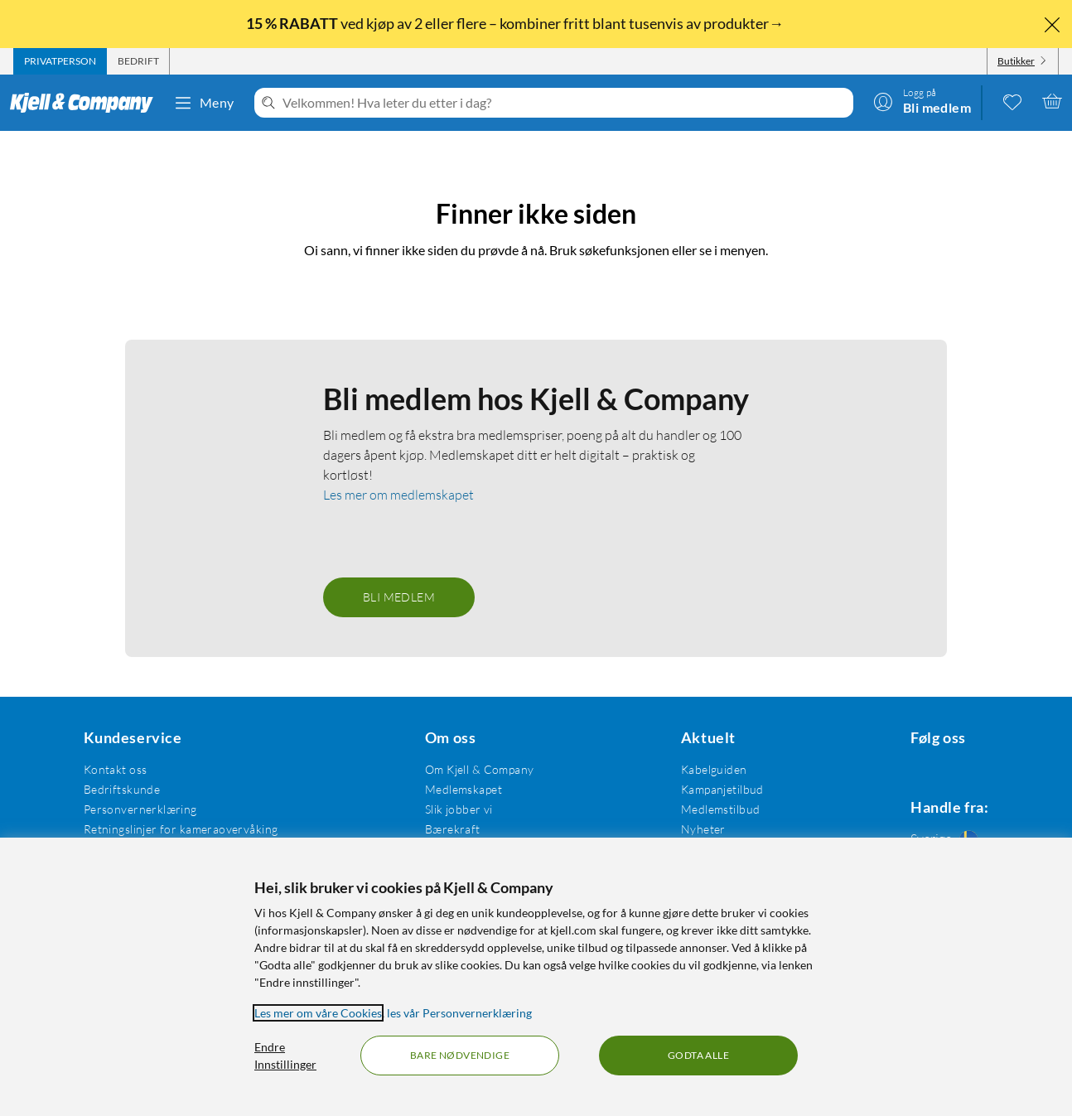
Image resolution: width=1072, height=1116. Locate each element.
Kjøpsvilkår (109, 826)
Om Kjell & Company (471, 746)
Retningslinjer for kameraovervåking (177, 806)
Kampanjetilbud (709, 766)
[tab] (60, 61)
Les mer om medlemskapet (398, 471)
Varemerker (699, 826)
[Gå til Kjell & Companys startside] (86, 103)
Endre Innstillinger (285, 1055)
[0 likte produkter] (1012, 101)
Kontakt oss (112, 746)
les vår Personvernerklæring (459, 1013)
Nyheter (690, 806)
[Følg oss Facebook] (901, 746)
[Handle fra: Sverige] (941, 818)
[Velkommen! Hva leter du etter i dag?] (564, 103)
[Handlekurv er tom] (1052, 101)
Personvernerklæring (137, 786)
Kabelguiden (701, 746)
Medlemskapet (455, 766)
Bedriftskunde (118, 766)
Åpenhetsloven (456, 826)
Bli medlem (399, 574)
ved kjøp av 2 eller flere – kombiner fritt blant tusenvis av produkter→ (516, 23)
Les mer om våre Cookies (318, 1013)
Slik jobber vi (451, 786)
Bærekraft (444, 806)
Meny (203, 103)
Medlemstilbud (707, 786)
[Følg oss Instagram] (941, 746)
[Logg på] (922, 101)
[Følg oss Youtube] (981, 746)
